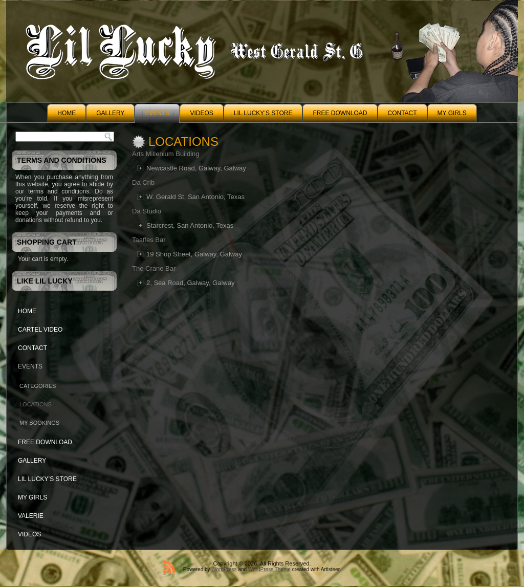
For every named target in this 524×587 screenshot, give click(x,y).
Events (157, 113)
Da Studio (146, 211)
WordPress (223, 569)
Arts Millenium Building (166, 154)
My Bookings (39, 423)
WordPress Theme (269, 569)
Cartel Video (40, 329)
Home (66, 113)
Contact (402, 113)
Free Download (340, 113)
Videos (201, 113)
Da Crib (143, 182)
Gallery (110, 113)
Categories (37, 386)
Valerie (30, 515)
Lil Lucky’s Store (263, 113)
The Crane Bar (154, 268)
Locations (35, 404)
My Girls (452, 113)
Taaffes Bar (149, 240)
